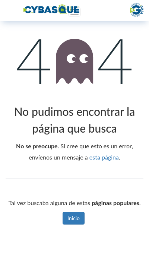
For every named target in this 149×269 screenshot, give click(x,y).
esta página (104, 157)
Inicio (73, 218)
